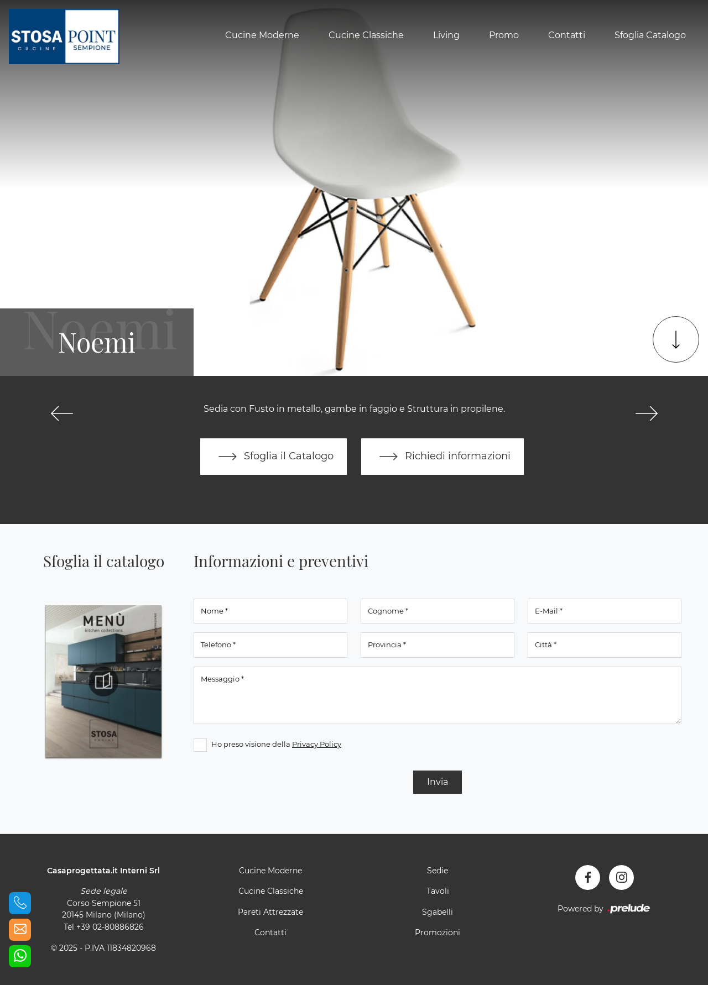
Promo (504, 35)
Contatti (566, 35)
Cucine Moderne (262, 35)
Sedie (437, 871)
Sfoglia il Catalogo (274, 456)
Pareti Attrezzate (270, 912)
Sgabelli (437, 912)
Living (446, 35)
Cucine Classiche (366, 35)
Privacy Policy (316, 744)
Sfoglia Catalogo (650, 35)
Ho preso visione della (276, 744)
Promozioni (437, 932)
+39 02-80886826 (110, 927)
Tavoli (437, 891)
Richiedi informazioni (442, 456)
